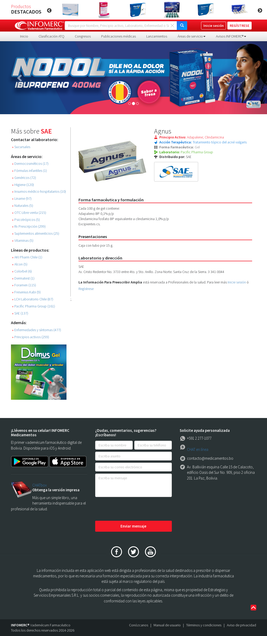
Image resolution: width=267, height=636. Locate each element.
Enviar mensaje (133, 526)
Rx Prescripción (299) (29, 226)
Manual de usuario (167, 625)
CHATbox (39, 485)
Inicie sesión (237, 282)
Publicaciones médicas (118, 36)
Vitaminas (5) (22, 240)
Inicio (24, 36)
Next (260, 10)
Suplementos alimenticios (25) (35, 233)
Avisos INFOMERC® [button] (231, 36)
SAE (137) (20, 313)
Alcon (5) (19, 264)
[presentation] (134, 509)
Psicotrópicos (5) (26, 219)
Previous (49, 10)
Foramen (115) (24, 285)
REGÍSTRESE (239, 25)
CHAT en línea (197, 449)
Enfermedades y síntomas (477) (36, 330)
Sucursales (21, 147)
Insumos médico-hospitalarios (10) (39, 191)
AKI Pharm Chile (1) (27, 257)
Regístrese (86, 288)
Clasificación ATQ (51, 36)
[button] (20, 77)
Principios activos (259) (30, 337)
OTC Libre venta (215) (29, 212)
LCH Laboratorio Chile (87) (32, 299)
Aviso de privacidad (241, 625)
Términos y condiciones (203, 625)
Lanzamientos (156, 36)
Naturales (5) (22, 205)
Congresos (83, 36)
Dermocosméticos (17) (30, 163)
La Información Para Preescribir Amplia (110, 282)
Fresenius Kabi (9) (26, 292)
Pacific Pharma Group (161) (33, 306)
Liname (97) (22, 198)
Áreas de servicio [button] (191, 36)
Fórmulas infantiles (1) (29, 170)
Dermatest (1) (23, 278)
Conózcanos (138, 625)
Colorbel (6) (22, 271)
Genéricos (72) (24, 177)
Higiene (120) (23, 185)
